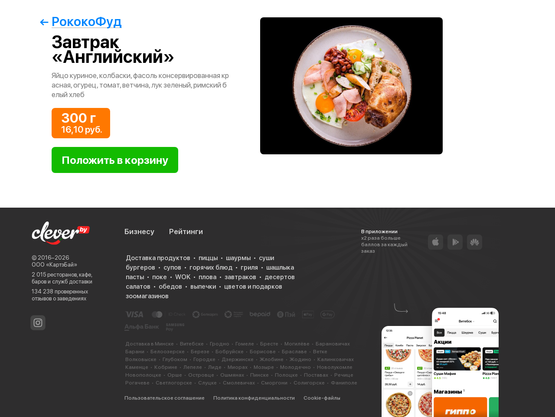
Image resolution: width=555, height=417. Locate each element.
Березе (200, 352)
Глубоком (175, 359)
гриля (249, 267)
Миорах (238, 367)
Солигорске (309, 383)
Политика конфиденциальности (254, 398)
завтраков (240, 277)
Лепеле (192, 367)
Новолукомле (335, 367)
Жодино (300, 359)
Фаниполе (344, 383)
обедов (170, 286)
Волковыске (141, 359)
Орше (174, 375)
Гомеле (244, 344)
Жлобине (272, 359)
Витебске (192, 344)
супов (172, 267)
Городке (204, 359)
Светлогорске (174, 383)
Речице (343, 375)
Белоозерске (167, 352)
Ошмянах (232, 375)
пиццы (208, 258)
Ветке (320, 352)
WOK (182, 277)
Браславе (294, 352)
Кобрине (165, 367)
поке (159, 277)
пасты (135, 277)
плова (207, 277)
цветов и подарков (253, 286)
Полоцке (286, 375)
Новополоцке (143, 375)
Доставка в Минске (149, 344)
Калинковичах (335, 359)
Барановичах (333, 344)
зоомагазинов (147, 296)
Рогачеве (137, 383)
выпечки (203, 286)
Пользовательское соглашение (164, 398)
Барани (134, 352)
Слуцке (207, 383)
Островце (201, 375)
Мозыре (264, 367)
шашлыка (280, 267)
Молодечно (295, 367)
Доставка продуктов (158, 258)
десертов (279, 277)
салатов (138, 286)
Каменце (136, 367)
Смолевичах (239, 383)
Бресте (269, 344)
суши (266, 258)
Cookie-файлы (322, 398)
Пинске (259, 375)
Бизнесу (139, 231)
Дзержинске (238, 359)
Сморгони (274, 383)
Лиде (215, 367)
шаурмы (238, 258)
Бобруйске (229, 352)
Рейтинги (186, 231)
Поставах (316, 375)
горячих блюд (210, 267)
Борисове (263, 352)
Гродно (219, 344)
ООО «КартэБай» (54, 264)
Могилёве (297, 344)
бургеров (140, 267)
